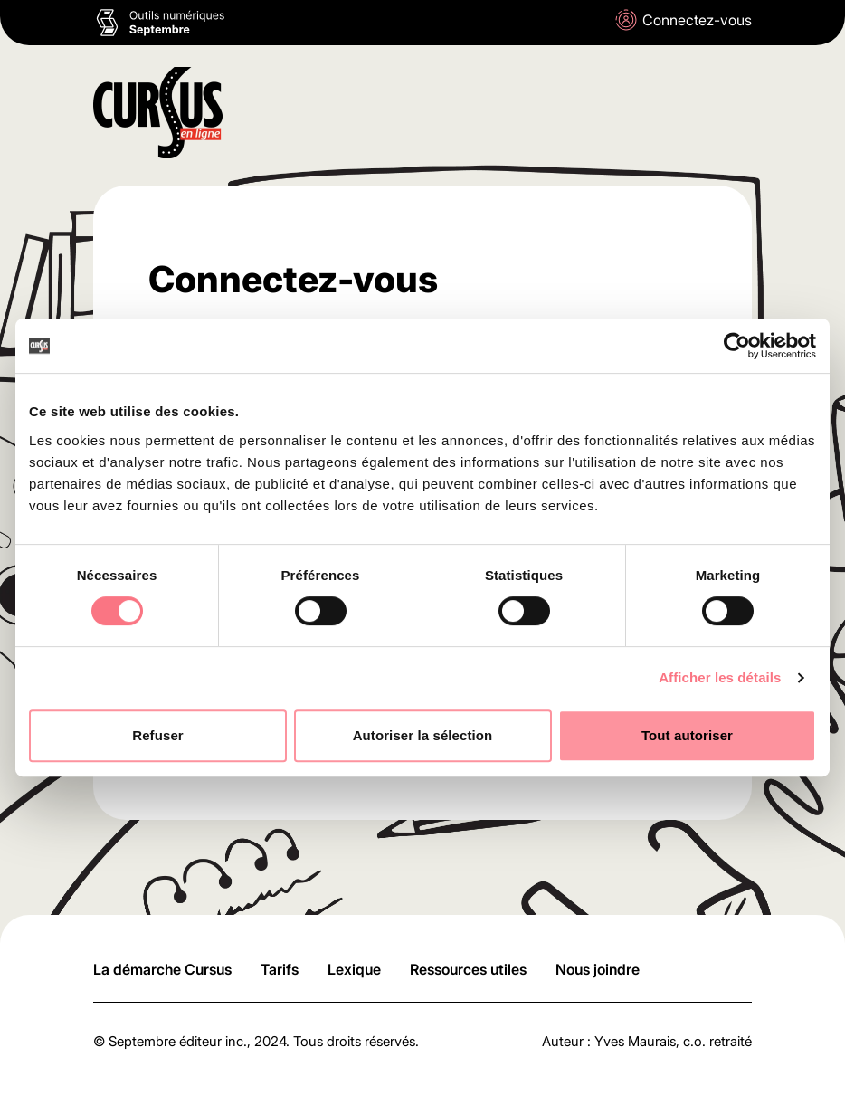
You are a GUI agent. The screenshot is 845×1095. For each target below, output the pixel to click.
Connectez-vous (683, 20)
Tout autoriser (687, 735)
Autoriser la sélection (423, 735)
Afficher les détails (720, 677)
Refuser (158, 735)
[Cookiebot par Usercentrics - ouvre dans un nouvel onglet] (737, 345)
